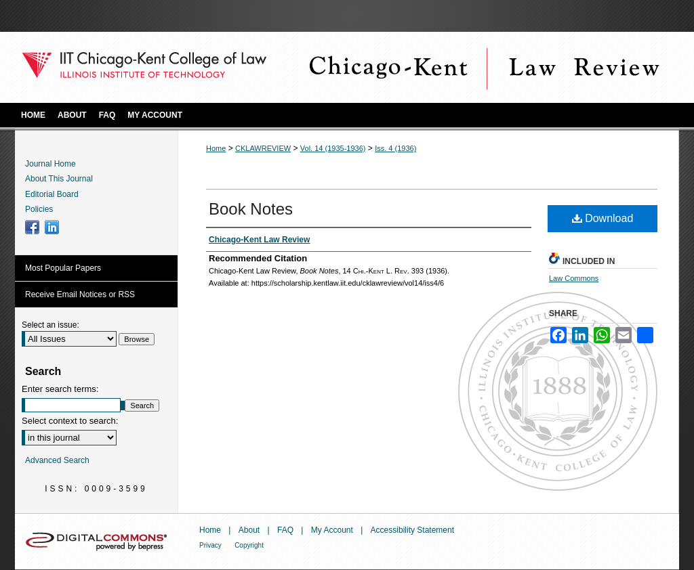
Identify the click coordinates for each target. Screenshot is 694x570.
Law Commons (573, 278)
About (249, 530)
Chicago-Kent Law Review (482, 67)
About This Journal (59, 178)
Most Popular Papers (63, 268)
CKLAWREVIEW (263, 148)
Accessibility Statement (412, 530)
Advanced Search (57, 460)
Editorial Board (52, 194)
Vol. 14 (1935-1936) (333, 148)
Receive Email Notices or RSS (80, 294)
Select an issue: (50, 325)
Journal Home (50, 164)
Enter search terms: (60, 389)
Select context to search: (70, 421)
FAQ (285, 530)
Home (216, 148)
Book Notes (251, 209)
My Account (332, 530)
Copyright (249, 545)
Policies (39, 209)
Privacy (210, 545)
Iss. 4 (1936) (395, 148)
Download (603, 218)
